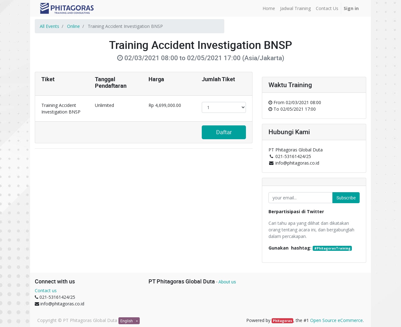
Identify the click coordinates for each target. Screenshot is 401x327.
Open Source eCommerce (336, 320)
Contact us (46, 290)
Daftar (224, 132)
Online (73, 26)
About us (227, 282)
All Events (49, 26)
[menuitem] (269, 8)
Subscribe (346, 198)
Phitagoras (282, 321)
